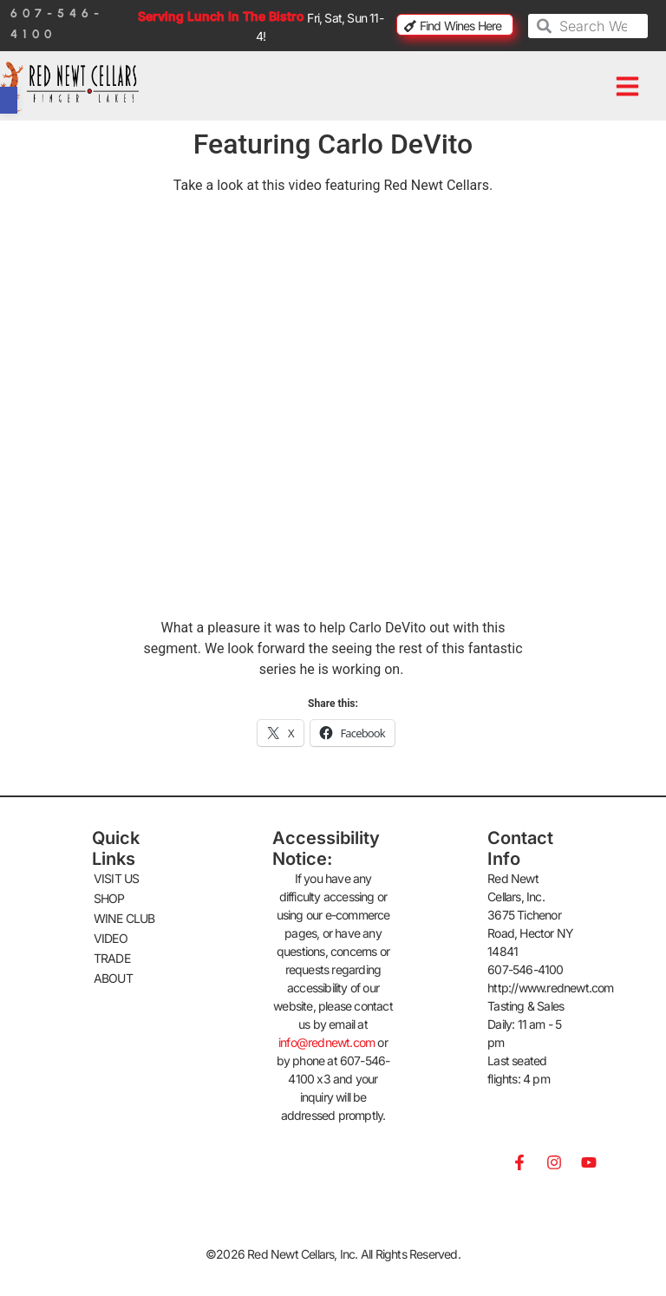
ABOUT (113, 978)
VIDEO (110, 938)
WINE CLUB (124, 918)
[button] (627, 87)
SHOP (109, 898)
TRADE (112, 958)
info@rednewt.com (326, 1042)
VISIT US (117, 878)
